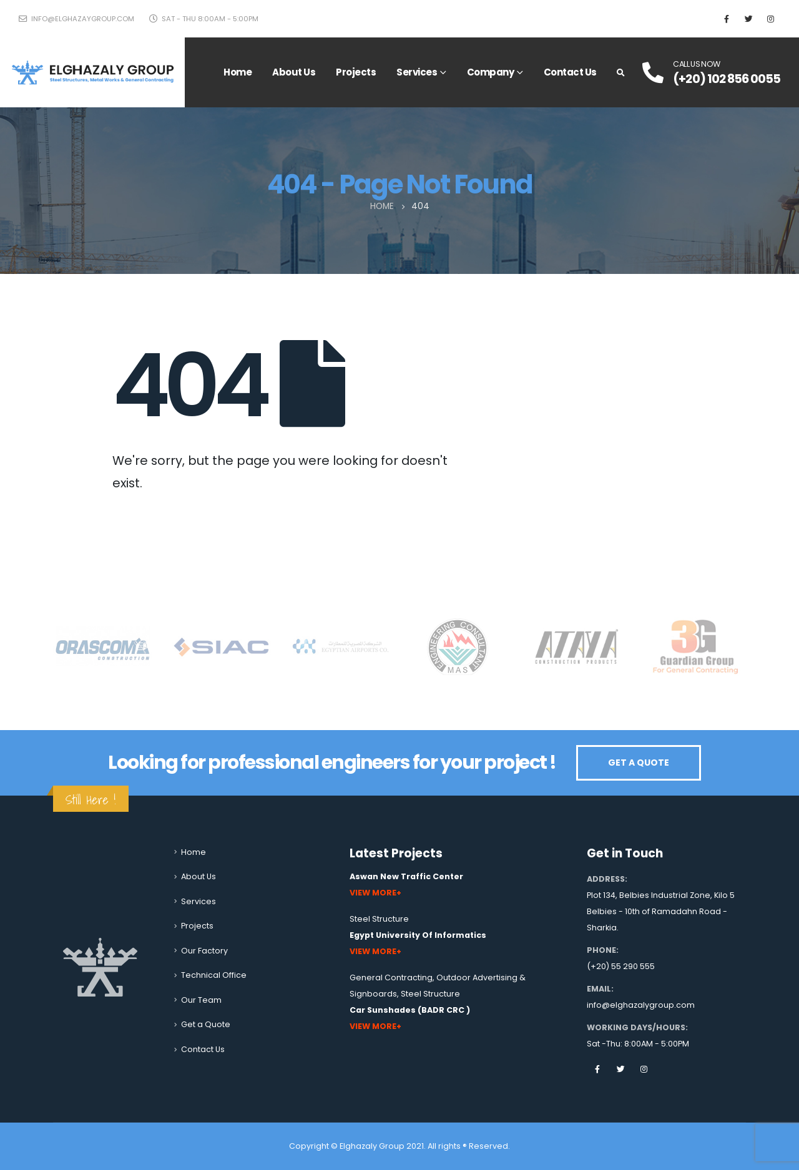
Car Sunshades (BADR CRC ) (410, 1010)
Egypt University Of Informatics (418, 935)
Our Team (201, 1000)
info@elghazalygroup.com (641, 1005)
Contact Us (570, 72)
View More (373, 892)
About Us (293, 72)
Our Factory (204, 950)
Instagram (643, 1069)
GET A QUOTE (638, 762)
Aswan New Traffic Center (406, 876)
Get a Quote (205, 1024)
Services (416, 72)
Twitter (620, 1069)
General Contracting (391, 977)
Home (237, 72)
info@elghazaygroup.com (76, 19)
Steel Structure (379, 919)
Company (490, 72)
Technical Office (214, 975)
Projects (356, 72)
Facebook (597, 1069)
